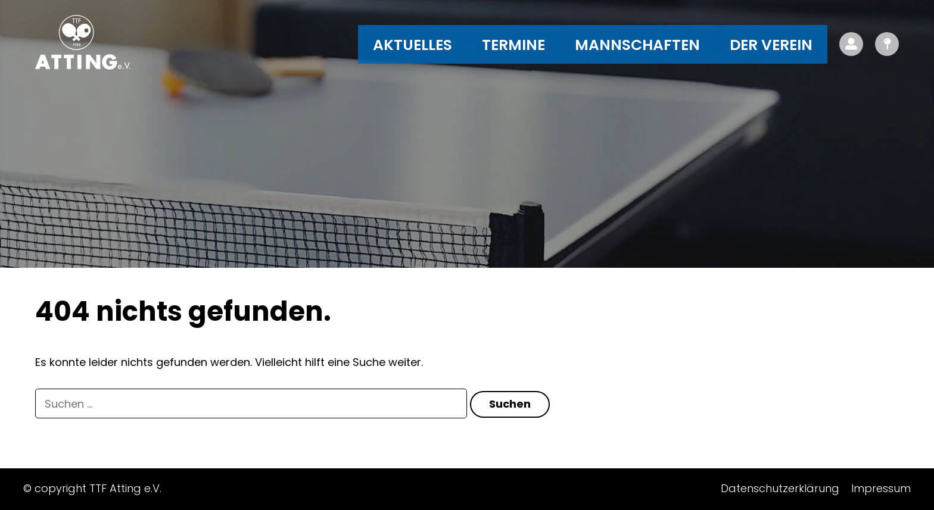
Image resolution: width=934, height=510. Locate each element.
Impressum (881, 488)
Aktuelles (412, 45)
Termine (513, 45)
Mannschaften (637, 45)
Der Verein (771, 45)
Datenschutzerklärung (780, 488)
